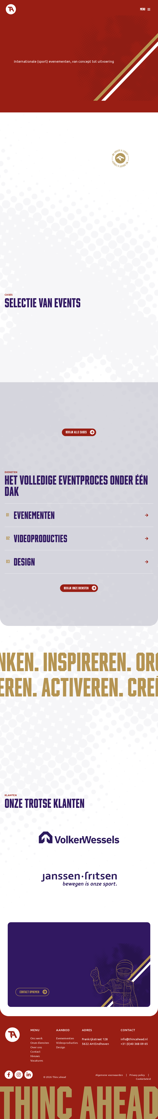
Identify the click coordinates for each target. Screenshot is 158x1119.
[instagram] (19, 1075)
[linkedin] (28, 1075)
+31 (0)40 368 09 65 (134, 1043)
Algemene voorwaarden (109, 1074)
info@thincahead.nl (134, 1039)
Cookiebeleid (143, 1078)
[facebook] (9, 1075)
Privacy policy (137, 1074)
